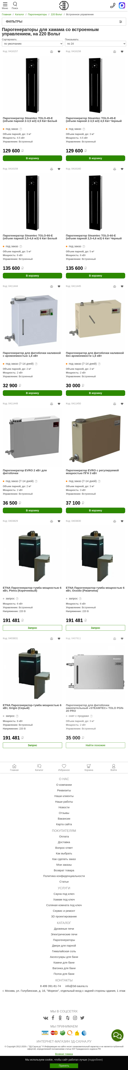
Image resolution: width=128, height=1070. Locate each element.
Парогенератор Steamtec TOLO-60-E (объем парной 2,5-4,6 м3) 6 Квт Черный (94, 237)
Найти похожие (95, 745)
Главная (6, 14)
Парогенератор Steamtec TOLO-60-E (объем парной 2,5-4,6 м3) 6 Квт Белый (30, 237)
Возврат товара (64, 1054)
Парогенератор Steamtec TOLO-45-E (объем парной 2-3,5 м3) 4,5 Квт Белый (30, 119)
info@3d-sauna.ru (76, 986)
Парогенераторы (37, 14)
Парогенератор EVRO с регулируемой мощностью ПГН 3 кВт (92, 472)
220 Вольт (56, 14)
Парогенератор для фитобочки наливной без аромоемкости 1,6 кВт (95, 354)
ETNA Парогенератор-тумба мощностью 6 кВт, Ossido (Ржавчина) (95, 589)
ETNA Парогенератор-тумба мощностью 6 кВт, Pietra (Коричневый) (32, 589)
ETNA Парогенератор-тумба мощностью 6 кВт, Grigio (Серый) (32, 707)
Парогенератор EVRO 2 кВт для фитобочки (25, 472)
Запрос (32, 627)
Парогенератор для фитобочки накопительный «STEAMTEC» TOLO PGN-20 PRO (95, 708)
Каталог (19, 14)
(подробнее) (95, 1059)
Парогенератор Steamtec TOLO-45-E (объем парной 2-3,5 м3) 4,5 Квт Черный (94, 119)
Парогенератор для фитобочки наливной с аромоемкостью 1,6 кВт (32, 354)
